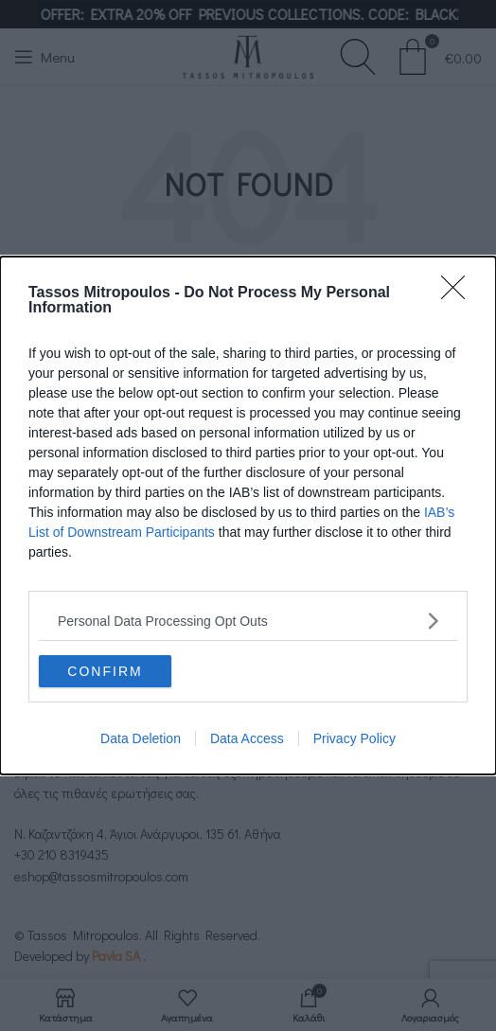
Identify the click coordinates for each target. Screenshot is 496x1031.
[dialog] (248, 515)
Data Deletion (140, 738)
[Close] (459, 293)
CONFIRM (104, 670)
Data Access (247, 738)
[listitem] (248, 621)
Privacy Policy (354, 738)
